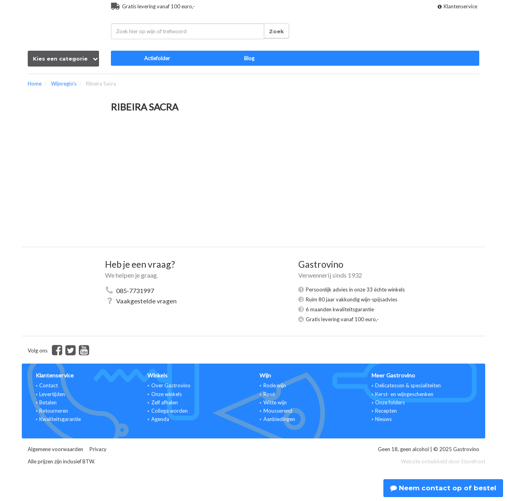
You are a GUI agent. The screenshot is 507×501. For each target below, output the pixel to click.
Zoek (276, 31)
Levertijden (52, 394)
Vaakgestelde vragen (146, 301)
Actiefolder (157, 58)
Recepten (386, 411)
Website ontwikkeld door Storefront (443, 461)
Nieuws (383, 419)
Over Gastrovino (171, 385)
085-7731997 (135, 290)
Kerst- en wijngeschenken (404, 394)
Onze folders (390, 402)
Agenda (160, 419)
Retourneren (53, 411)
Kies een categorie (65, 58)
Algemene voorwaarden (55, 449)
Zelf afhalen (164, 402)
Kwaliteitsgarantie (60, 419)
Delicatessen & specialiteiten (408, 385)
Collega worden (169, 411)
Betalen (48, 402)
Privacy (98, 449)
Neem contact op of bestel (443, 488)
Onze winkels (166, 394)
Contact (48, 385)
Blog (249, 58)
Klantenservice (457, 6)
